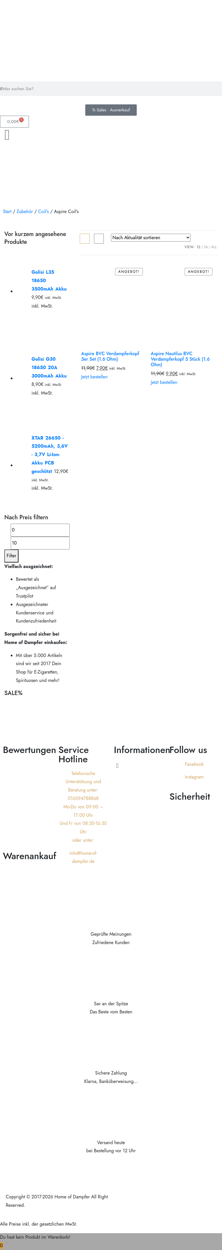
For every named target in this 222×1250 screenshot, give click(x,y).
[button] (139, 765)
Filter (11, 555)
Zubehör (24, 211)
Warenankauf (29, 856)
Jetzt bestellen (94, 376)
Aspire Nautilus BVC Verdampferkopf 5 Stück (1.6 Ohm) (180, 359)
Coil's (43, 211)
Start (7, 211)
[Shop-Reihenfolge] (150, 238)
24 (206, 247)
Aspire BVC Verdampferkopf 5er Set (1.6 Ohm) (110, 356)
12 (198, 247)
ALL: (214, 247)
